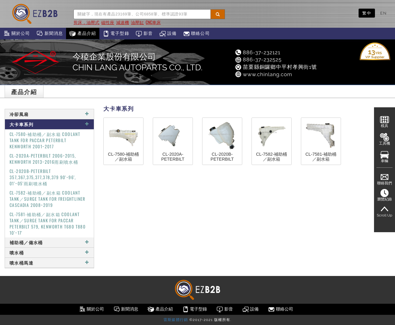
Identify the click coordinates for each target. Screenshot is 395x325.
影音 (144, 33)
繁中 (366, 12)
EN (383, 12)
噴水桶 (49, 252)
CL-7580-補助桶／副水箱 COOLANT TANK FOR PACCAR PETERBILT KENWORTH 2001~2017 (45, 140)
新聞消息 (49, 33)
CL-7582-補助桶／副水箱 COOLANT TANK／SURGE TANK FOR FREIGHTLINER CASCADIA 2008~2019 (47, 198)
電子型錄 (115, 33)
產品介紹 (82, 33)
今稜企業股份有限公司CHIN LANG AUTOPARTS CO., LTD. (137, 62)
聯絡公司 (196, 33)
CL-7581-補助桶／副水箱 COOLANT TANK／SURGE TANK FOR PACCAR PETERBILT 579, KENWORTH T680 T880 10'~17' (47, 223)
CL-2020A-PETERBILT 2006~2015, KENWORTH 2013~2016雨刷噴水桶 (44, 158)
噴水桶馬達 (49, 262)
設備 (168, 33)
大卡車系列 (49, 124)
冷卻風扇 (49, 114)
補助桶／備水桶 (49, 242)
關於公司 (16, 33)
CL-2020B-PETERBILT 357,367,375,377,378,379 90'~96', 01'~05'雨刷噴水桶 (43, 177)
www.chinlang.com (263, 74)
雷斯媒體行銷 (176, 320)
